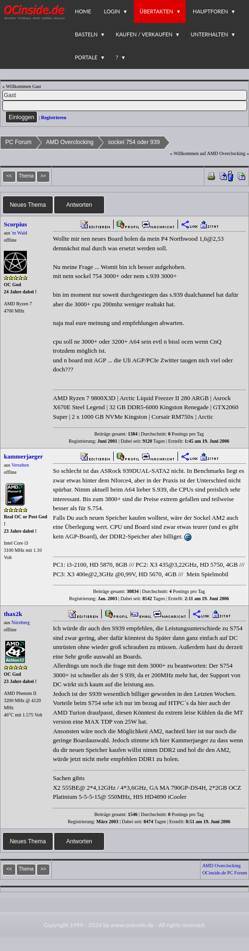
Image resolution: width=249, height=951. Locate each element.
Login (112, 11)
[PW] (124, 106)
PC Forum (18, 142)
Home (83, 11)
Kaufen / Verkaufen (144, 34)
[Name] (124, 95)
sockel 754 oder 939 (134, 142)
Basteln (86, 34)
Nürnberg (21, 622)
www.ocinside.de (132, 925)
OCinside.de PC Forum (224, 872)
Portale (86, 57)
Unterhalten (209, 34)
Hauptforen (210, 11)
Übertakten (156, 11)
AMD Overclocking (70, 142)
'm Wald (19, 232)
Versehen (20, 465)
